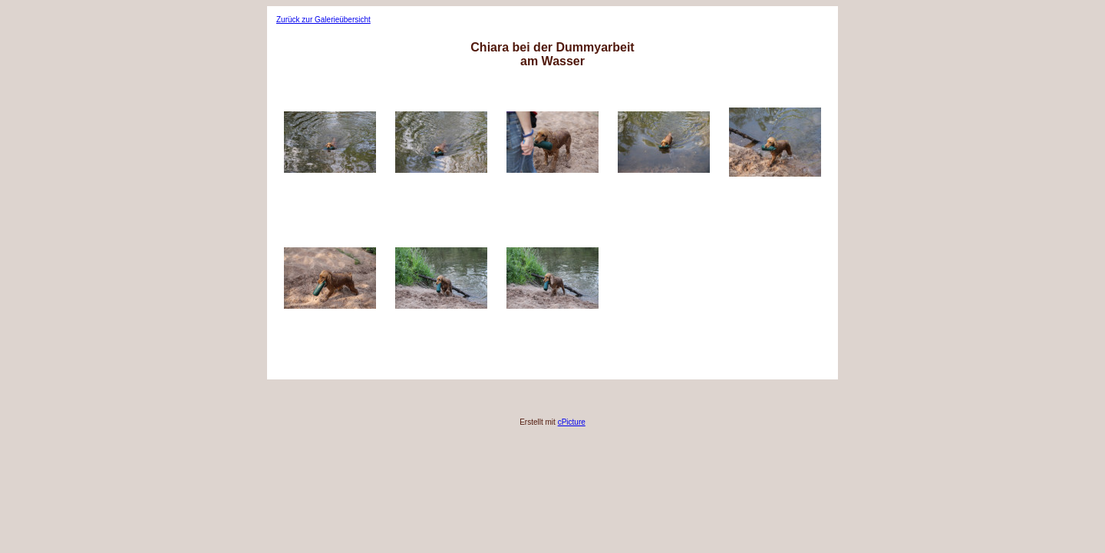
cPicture (571, 422)
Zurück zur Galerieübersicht (323, 19)
